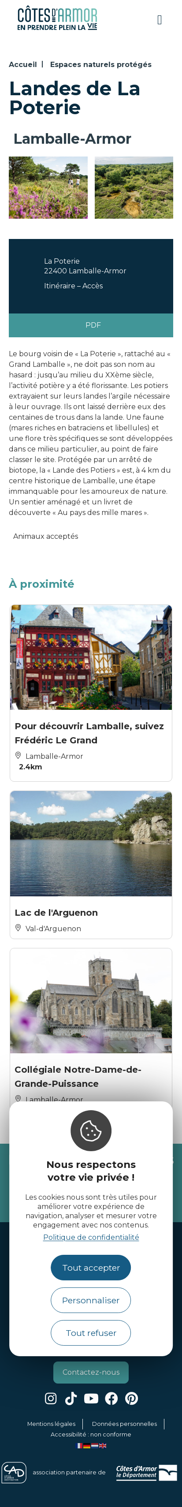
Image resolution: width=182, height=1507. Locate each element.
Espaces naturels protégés (101, 64)
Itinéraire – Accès (73, 286)
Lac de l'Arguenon (56, 912)
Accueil (23, 64)
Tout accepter (91, 1267)
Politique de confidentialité (91, 1237)
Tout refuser (91, 1333)
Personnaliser (91, 1300)
